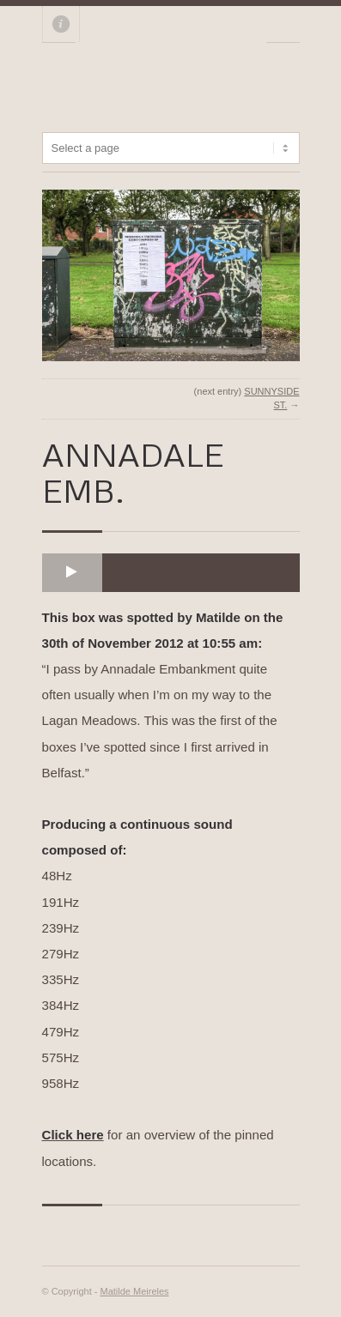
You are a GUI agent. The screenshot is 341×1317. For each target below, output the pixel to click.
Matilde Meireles (134, 1291)
